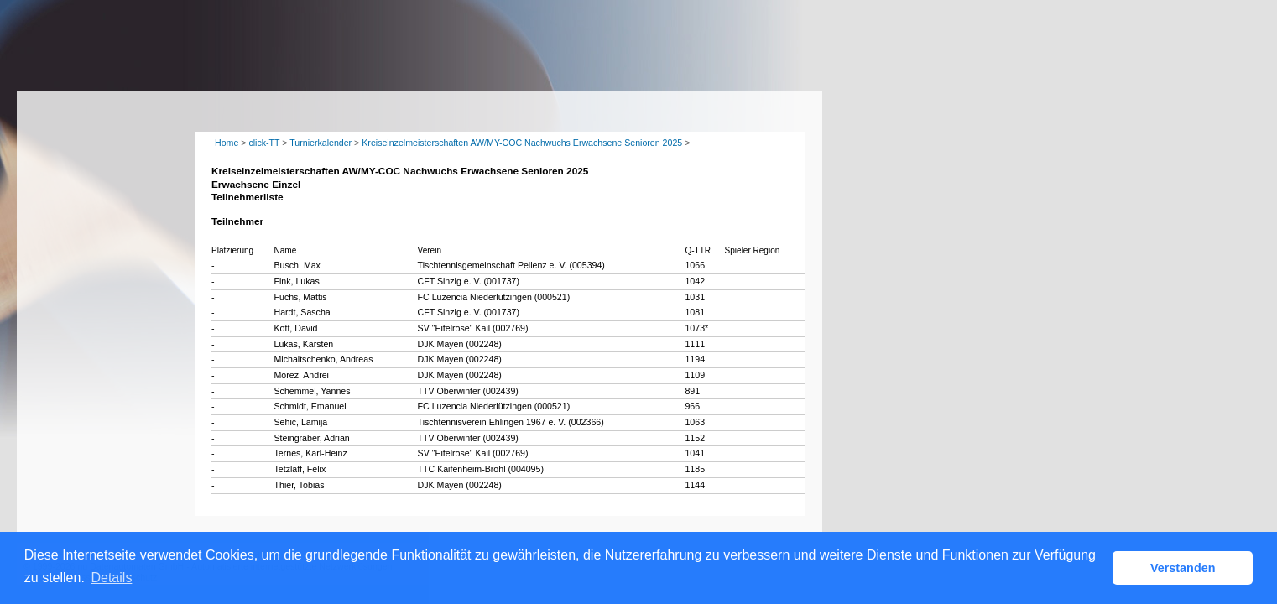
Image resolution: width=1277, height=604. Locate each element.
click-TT (263, 143)
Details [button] (111, 577)
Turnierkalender (320, 143)
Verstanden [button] (1183, 568)
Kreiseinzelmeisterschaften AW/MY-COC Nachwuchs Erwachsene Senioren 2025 (522, 143)
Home (226, 143)
